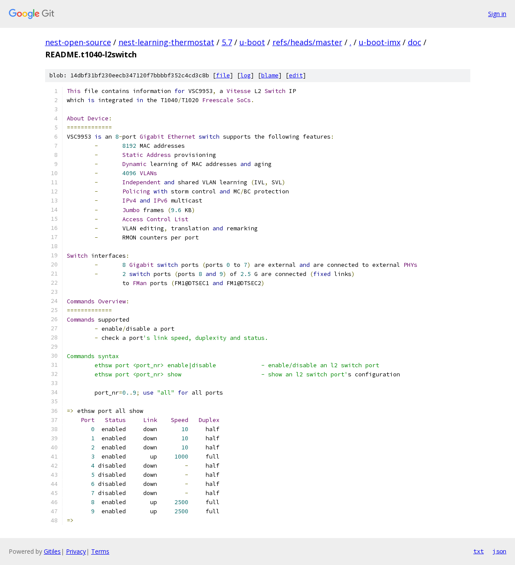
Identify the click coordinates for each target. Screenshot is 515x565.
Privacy (76, 551)
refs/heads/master (307, 42)
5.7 (227, 42)
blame (270, 75)
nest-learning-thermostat (166, 42)
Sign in (497, 14)
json (499, 551)
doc (414, 42)
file (223, 75)
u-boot (252, 42)
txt (478, 551)
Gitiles (52, 551)
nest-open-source (78, 42)
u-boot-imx (379, 42)
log (245, 75)
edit (296, 75)
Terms (100, 551)
